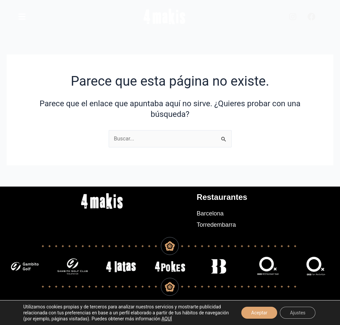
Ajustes (297, 312)
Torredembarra (216, 224)
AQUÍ (167, 318)
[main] (22, 17)
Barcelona (210, 213)
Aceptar (259, 312)
